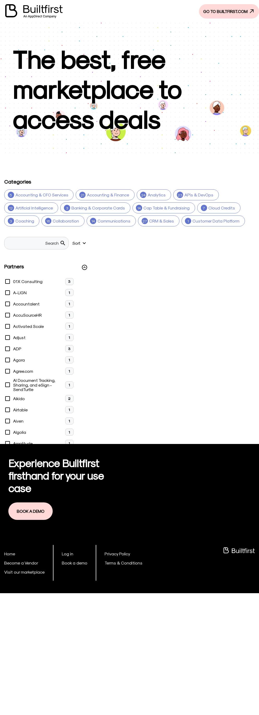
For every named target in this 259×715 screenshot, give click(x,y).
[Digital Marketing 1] (167, 234)
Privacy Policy (109, 676)
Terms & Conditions (114, 685)
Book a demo (68, 685)
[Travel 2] (204, 299)
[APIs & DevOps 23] (192, 194)
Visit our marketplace (22, 694)
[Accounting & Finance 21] (103, 194)
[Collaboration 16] (61, 220)
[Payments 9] (70, 273)
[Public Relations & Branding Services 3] (209, 273)
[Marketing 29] (21, 260)
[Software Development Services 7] (103, 299)
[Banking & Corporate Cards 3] (93, 207)
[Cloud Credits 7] (214, 207)
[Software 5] (235, 286)
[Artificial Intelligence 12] (31, 207)
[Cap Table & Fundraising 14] (160, 207)
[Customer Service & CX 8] (34, 234)
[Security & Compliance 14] (126, 286)
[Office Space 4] (145, 260)
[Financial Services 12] (29, 247)
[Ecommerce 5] (212, 234)
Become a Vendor (19, 685)
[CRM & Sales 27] (154, 220)
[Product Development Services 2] (127, 273)
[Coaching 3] (21, 220)
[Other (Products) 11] (191, 260)
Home (9, 676)
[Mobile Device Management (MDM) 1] (82, 260)
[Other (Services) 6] (27, 273)
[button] (46, 391)
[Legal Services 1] (155, 247)
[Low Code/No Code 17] (205, 247)
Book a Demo (32, 634)
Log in (62, 676)
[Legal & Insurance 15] (106, 247)
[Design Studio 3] (120, 234)
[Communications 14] (107, 220)
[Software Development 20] (33, 299)
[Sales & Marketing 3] (69, 286)
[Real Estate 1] (23, 286)
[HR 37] (68, 247)
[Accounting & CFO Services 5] (38, 194)
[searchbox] (36, 367)
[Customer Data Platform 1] (207, 220)
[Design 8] (81, 234)
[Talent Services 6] (165, 299)
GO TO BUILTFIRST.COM (226, 11)
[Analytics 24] (150, 194)
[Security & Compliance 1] (187, 286)
